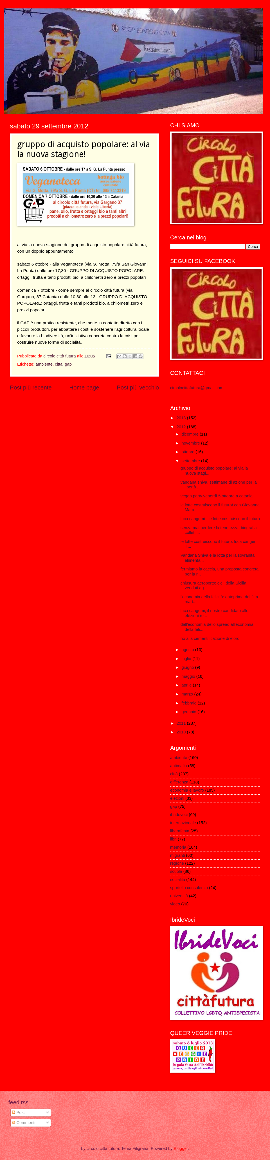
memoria (178, 847)
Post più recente (31, 387)
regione (177, 863)
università (179, 896)
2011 (182, 723)
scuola (176, 871)
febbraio (189, 703)
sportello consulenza (189, 887)
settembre (191, 461)
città (58, 364)
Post (18, 1112)
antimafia (178, 765)
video (175, 904)
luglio (186, 658)
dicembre (190, 434)
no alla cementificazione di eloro (210, 638)
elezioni (177, 798)
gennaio (189, 712)
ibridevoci (179, 814)
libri (173, 839)
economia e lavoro (187, 790)
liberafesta (179, 831)
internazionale (183, 823)
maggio (188, 676)
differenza (179, 782)
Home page (84, 387)
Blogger (181, 1148)
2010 (182, 732)
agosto (188, 649)
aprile (187, 685)
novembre (191, 443)
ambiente (44, 364)
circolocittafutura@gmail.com (196, 388)
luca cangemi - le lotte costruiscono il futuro (220, 518)
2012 (182, 427)
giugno (188, 667)
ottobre (188, 452)
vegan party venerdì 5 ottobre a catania (217, 496)
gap (68, 364)
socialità (177, 879)
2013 (182, 418)
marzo (187, 694)
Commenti (23, 1122)
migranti (177, 855)
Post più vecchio (138, 387)
